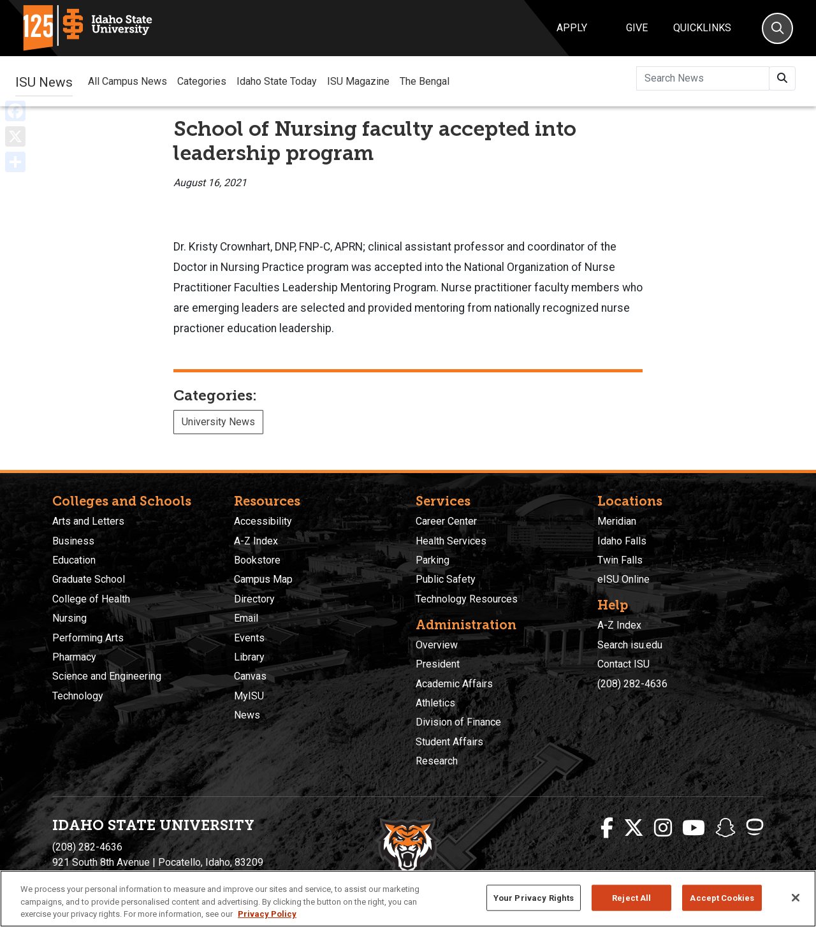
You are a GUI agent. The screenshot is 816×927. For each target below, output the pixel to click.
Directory (254, 599)
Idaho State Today (277, 81)
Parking (432, 560)
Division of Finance (458, 722)
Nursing (69, 618)
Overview (437, 645)
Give (637, 28)
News (247, 715)
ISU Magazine (358, 81)
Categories (201, 81)
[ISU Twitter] (633, 828)
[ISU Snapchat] (725, 828)
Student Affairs (449, 742)
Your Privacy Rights (533, 897)
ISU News (44, 81)
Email (246, 618)
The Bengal (424, 81)
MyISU (249, 696)
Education (74, 560)
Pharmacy (74, 657)
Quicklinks (702, 28)
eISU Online (623, 579)
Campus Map (263, 579)
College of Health (91, 599)
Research (437, 761)
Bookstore (257, 560)
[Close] (796, 898)
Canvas (250, 676)
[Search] (777, 28)
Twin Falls (620, 560)
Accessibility (263, 521)
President (438, 664)
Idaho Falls (621, 541)
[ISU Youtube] (693, 828)
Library (249, 657)
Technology (77, 696)
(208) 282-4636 (632, 684)
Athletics (435, 703)
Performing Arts (88, 638)
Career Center (446, 521)
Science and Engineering (106, 676)
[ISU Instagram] (663, 828)
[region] (408, 898)
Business (73, 541)
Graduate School (88, 579)
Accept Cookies (722, 897)
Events (249, 638)
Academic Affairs (454, 684)
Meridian (616, 521)
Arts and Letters (88, 521)
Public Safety (446, 579)
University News (218, 422)
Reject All (631, 897)
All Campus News (127, 81)
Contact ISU (623, 664)
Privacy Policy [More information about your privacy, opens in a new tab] (267, 914)
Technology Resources (467, 599)
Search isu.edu (629, 645)
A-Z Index (256, 541)
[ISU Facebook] (607, 828)
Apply (572, 28)
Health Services (451, 541)
